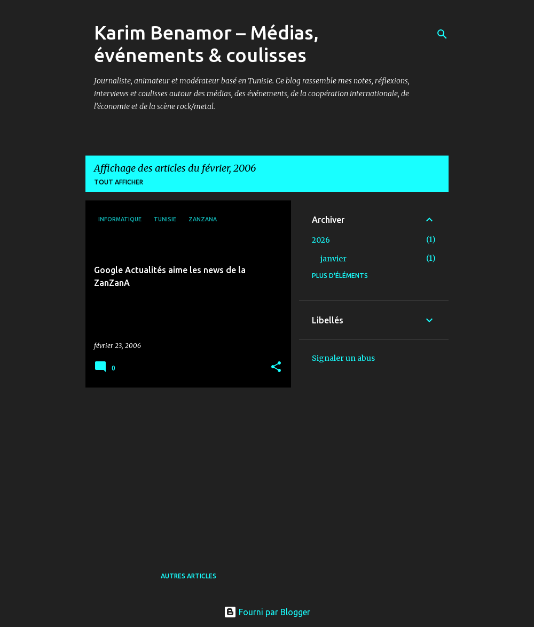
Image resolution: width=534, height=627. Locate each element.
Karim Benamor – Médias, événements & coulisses (206, 43)
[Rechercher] (442, 34)
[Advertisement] (184, 470)
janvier (333, 259)
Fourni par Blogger (267, 612)
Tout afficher (118, 182)
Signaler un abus (343, 358)
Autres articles (188, 575)
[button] (276, 367)
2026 (321, 240)
